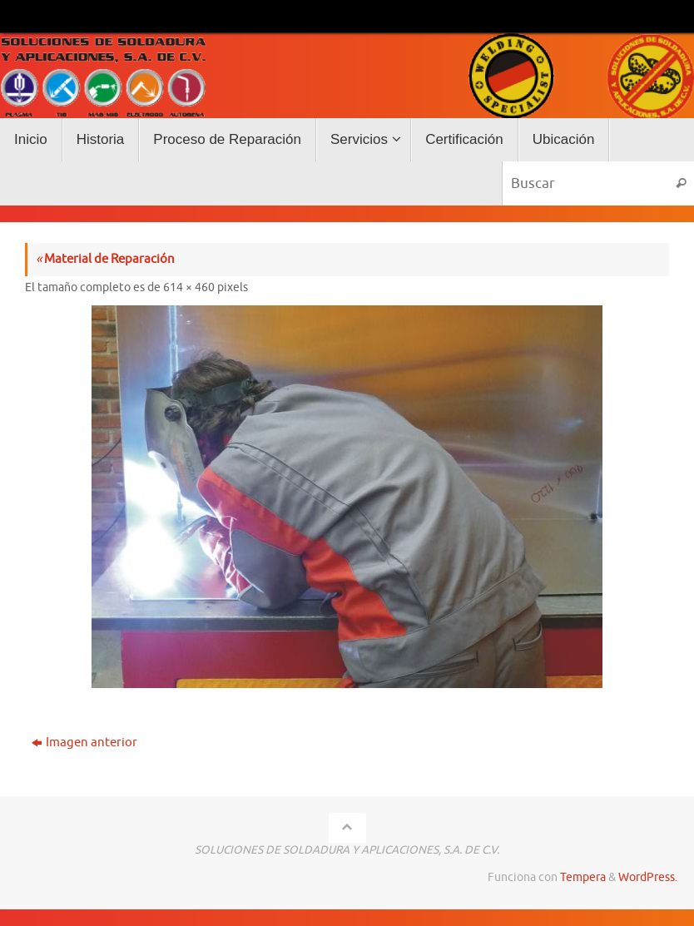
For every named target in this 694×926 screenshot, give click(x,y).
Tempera (583, 877)
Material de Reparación (105, 259)
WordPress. (647, 877)
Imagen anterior (84, 742)
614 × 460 (189, 287)
